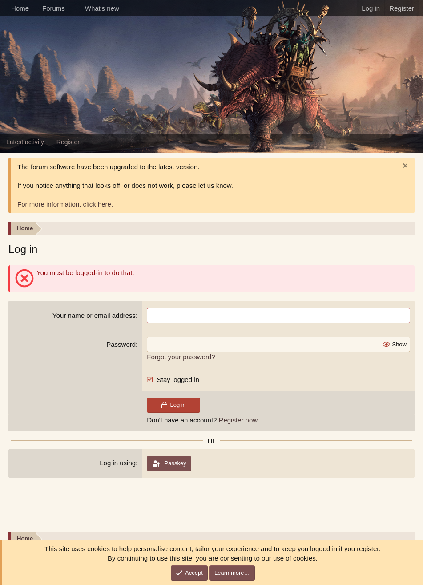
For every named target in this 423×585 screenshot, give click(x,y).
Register (68, 142)
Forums (53, 8)
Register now (238, 420)
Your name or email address (94, 315)
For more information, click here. (65, 204)
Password (121, 344)
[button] (72, 8)
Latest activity (25, 142)
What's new (102, 8)
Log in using (118, 463)
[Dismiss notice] (404, 166)
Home (20, 8)
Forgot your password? (181, 357)
